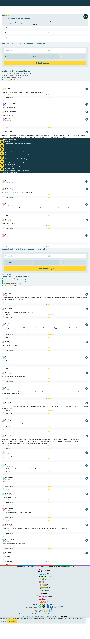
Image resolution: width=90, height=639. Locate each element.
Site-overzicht (43, 613)
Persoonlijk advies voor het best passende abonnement (20, 166)
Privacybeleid (35, 613)
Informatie (3, 622)
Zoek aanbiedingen (7, 637)
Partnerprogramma (52, 613)
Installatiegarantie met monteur (12, 77)
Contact (2, 624)
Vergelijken (3, 618)
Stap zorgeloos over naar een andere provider (17, 155)
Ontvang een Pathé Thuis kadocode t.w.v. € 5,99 (18, 147)
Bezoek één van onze (59, 607)
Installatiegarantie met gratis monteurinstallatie (18, 162)
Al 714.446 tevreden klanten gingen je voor (17, 170)
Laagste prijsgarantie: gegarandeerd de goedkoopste (18, 73)
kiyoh (35, 604)
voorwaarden (24, 613)
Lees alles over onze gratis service (9, 172)
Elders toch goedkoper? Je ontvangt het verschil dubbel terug (21, 151)
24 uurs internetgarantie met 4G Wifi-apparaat (17, 75)
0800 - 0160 (32, 608)
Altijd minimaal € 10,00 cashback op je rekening (18, 143)
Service (2, 620)
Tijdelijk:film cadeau (12, 80)
